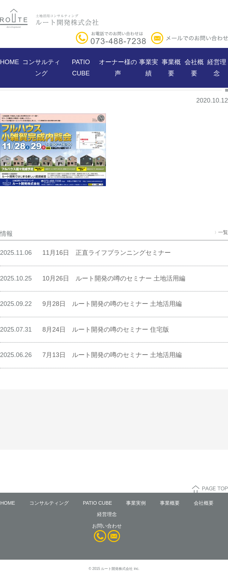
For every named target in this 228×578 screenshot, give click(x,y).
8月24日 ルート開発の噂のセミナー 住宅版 (105, 329)
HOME (9, 62)
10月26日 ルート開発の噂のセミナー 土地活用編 (113, 278)
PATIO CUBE (81, 68)
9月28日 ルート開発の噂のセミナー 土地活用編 (112, 303)
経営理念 (216, 68)
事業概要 (171, 68)
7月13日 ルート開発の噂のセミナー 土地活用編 (112, 354)
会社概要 (194, 68)
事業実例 (136, 503)
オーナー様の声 (118, 68)
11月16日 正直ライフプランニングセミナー (106, 252)
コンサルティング (41, 68)
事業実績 (148, 68)
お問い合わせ (107, 526)
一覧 (221, 232)
